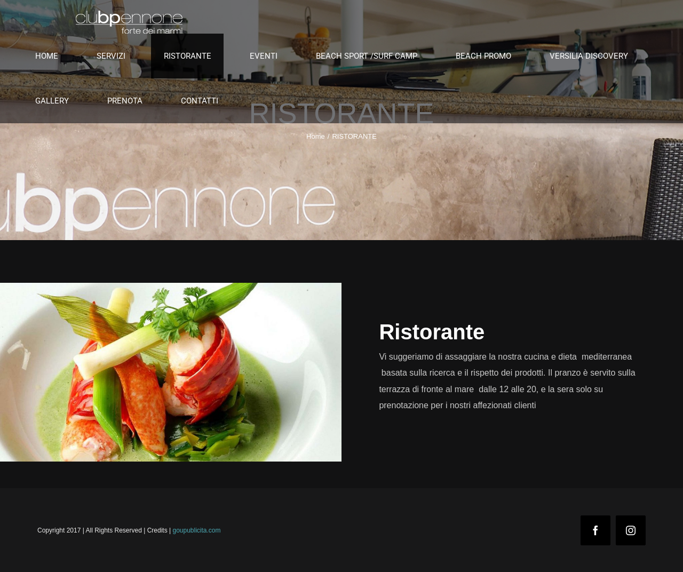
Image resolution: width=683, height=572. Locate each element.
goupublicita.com (196, 530)
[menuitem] (53, 56)
